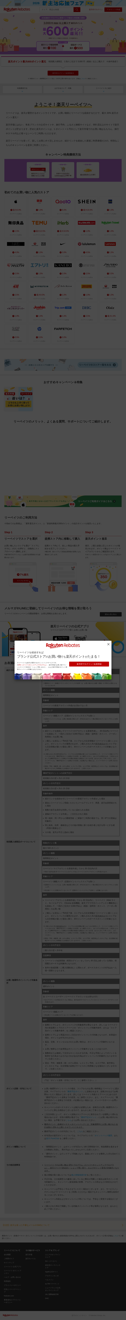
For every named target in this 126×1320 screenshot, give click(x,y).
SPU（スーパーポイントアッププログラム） (32, 665)
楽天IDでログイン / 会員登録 (89, 664)
